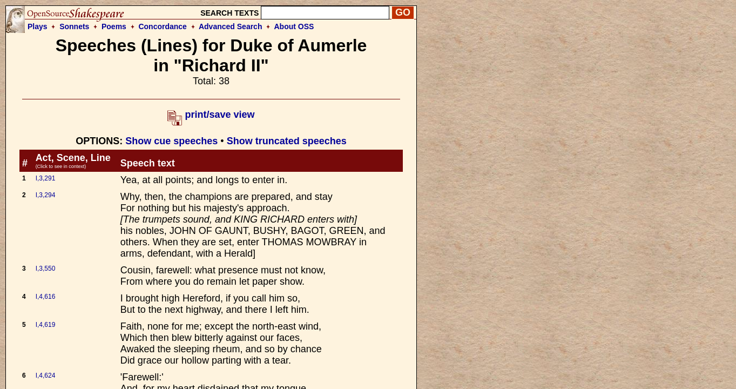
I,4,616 (46, 296)
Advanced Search (230, 26)
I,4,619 (46, 324)
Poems (114, 26)
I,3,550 (46, 268)
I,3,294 (46, 195)
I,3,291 (46, 178)
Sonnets (74, 26)
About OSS (294, 26)
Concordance (162, 26)
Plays (38, 26)
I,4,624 (46, 375)
